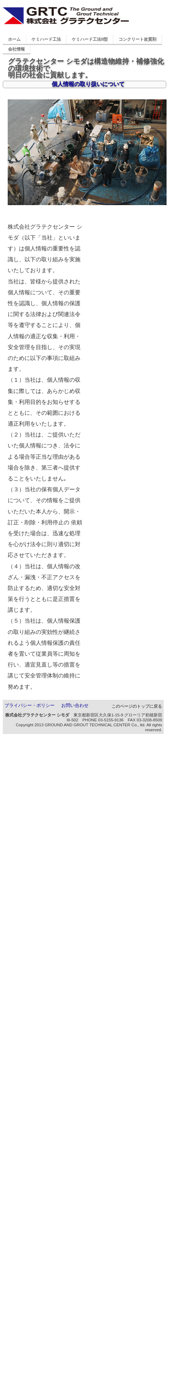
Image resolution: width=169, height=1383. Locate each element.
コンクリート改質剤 (137, 39)
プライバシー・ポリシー (30, 705)
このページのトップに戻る (137, 706)
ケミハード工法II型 (90, 39)
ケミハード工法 (46, 39)
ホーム (14, 39)
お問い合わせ (75, 705)
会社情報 (16, 49)
